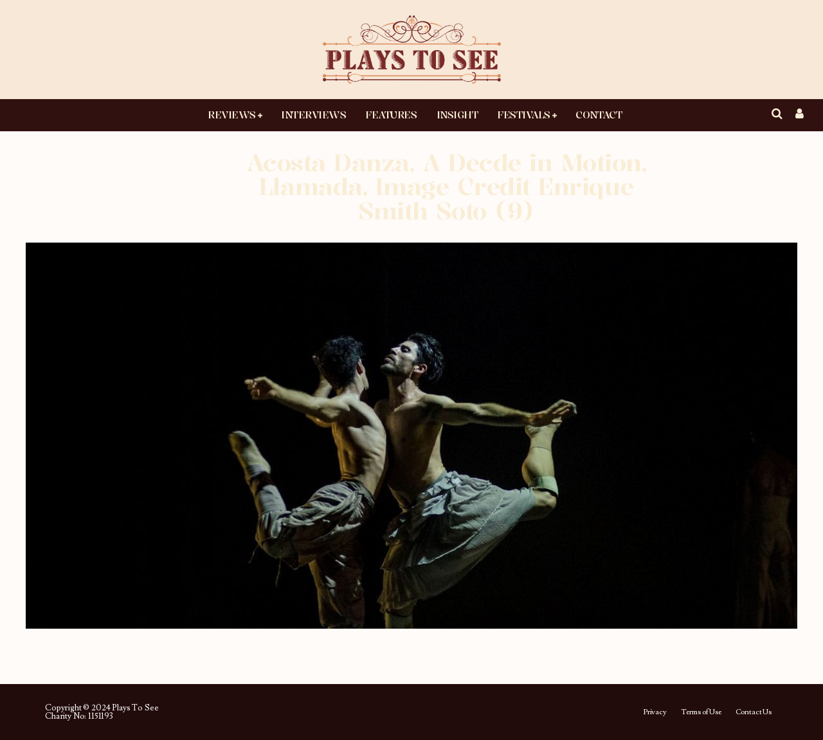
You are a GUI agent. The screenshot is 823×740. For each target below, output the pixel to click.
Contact (598, 114)
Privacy (655, 712)
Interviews (313, 114)
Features (391, 114)
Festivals (523, 114)
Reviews (232, 114)
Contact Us (754, 712)
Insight (457, 114)
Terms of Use (701, 712)
